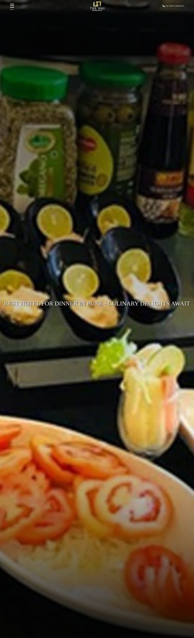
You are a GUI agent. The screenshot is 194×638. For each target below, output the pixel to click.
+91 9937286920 (173, 6)
